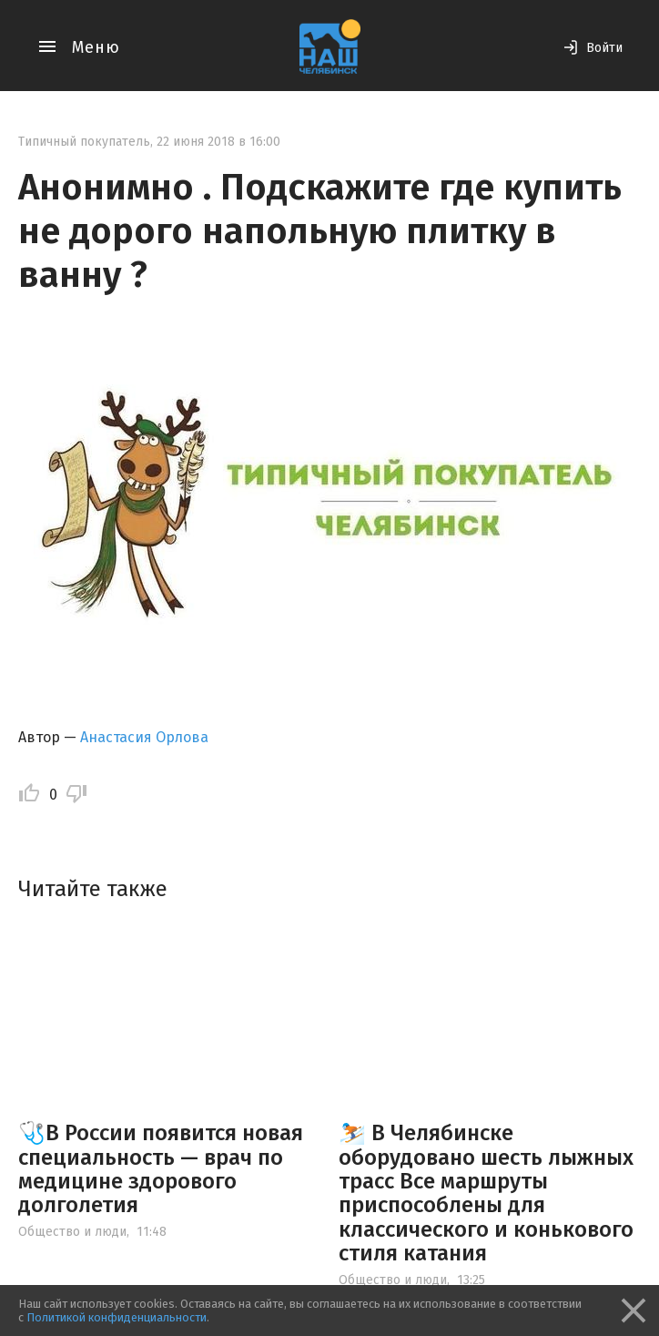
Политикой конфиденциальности (116, 1317)
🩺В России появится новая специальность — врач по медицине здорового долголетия (160, 1169)
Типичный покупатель (84, 141)
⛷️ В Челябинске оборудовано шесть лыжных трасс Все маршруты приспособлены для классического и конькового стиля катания (486, 1193)
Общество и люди (72, 1231)
